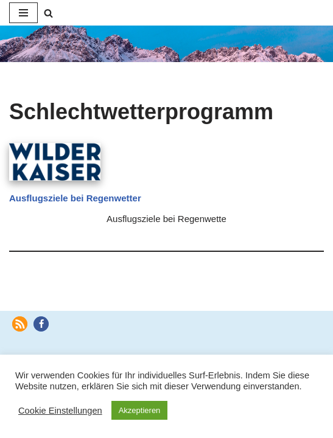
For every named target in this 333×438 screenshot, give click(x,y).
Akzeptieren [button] (140, 410)
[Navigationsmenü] (23, 12)
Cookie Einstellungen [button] (60, 410)
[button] (19, 324)
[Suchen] (48, 13)
